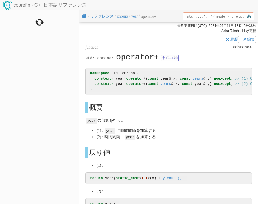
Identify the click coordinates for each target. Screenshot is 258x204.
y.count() (172, 177)
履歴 (231, 39)
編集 (248, 39)
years (198, 78)
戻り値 (99, 151)
